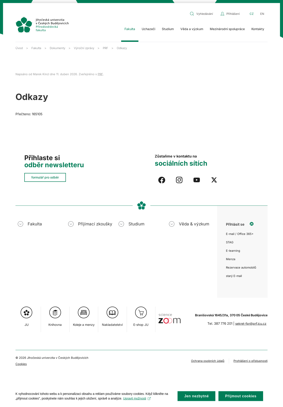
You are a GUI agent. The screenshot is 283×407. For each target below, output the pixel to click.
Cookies (21, 364)
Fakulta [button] (129, 29)
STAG (229, 242)
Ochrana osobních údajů (207, 361)
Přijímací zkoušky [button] (95, 224)
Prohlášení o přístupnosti (250, 361)
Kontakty (257, 29)
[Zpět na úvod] (42, 24)
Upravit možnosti (137, 402)
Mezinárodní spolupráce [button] (227, 29)
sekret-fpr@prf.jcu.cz (250, 323)
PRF (100, 74)
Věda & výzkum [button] (194, 224)
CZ (252, 13)
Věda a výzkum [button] (191, 29)
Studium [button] (168, 29)
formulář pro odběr (45, 177)
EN (262, 13)
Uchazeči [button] (148, 29)
